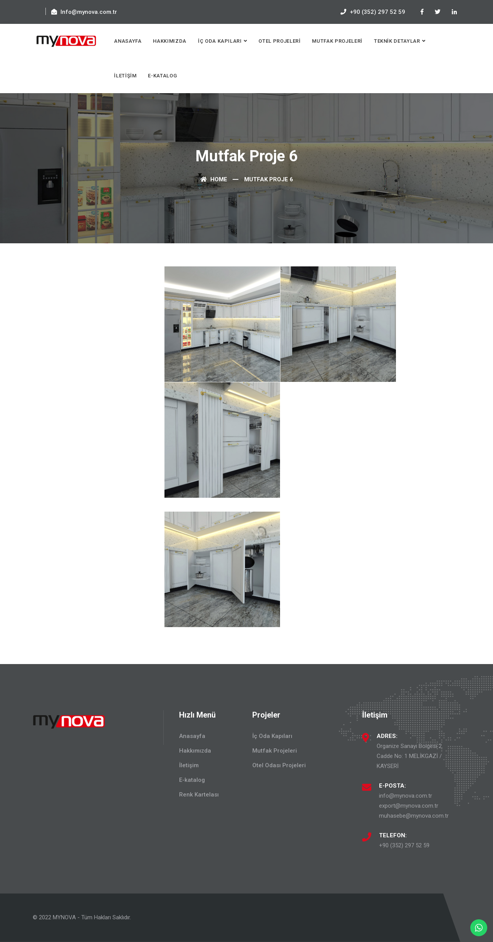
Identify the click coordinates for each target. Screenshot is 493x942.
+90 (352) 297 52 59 (404, 845)
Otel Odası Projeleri (279, 765)
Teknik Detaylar (397, 41)
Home (213, 179)
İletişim (125, 76)
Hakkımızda (169, 41)
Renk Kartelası (199, 794)
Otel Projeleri (279, 41)
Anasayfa (127, 41)
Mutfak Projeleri (337, 41)
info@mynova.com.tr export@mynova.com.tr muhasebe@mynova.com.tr (414, 805)
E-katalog (162, 76)
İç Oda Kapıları (220, 41)
